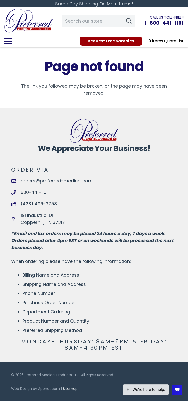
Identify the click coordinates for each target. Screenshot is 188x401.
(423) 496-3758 (39, 204)
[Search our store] (98, 21)
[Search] (129, 21)
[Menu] (8, 41)
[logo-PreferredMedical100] (28, 21)
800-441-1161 (34, 192)
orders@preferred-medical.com (57, 181)
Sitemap (70, 388)
